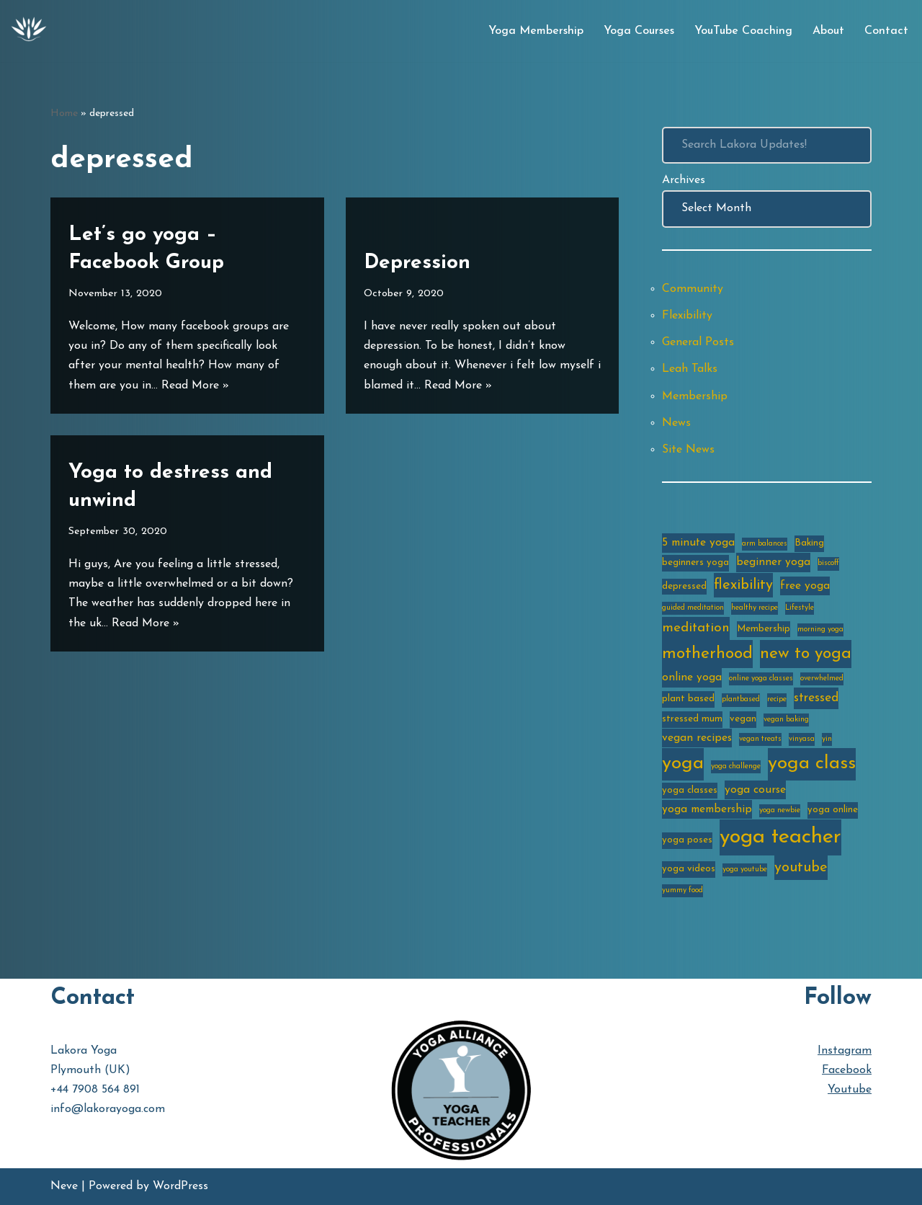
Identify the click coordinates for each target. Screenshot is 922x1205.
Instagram (845, 1051)
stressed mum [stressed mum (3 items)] (692, 719)
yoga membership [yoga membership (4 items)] (707, 809)
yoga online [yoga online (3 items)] (832, 809)
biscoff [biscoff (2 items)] (828, 563)
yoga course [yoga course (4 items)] (755, 790)
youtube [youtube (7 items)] (801, 868)
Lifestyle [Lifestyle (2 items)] (799, 608)
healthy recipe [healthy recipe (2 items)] (754, 608)
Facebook (847, 1070)
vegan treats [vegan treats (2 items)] (760, 739)
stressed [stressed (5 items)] (816, 698)
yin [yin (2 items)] (827, 739)
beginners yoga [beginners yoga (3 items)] (695, 562)
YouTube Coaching (743, 31)
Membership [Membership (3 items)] (763, 628)
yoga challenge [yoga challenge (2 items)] (736, 766)
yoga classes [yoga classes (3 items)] (689, 790)
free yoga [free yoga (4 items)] (805, 586)
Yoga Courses (639, 31)
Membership (695, 396)
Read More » (195, 385)
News (676, 423)
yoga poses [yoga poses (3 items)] (687, 840)
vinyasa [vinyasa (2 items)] (802, 739)
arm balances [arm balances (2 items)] (764, 544)
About (828, 31)
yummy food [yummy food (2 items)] (682, 890)
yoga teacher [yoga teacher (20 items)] (780, 837)
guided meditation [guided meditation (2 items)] (693, 608)
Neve (64, 1186)
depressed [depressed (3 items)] (684, 586)
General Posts (698, 342)
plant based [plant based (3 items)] (688, 698)
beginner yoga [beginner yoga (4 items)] (773, 562)
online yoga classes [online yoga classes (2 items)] (761, 678)
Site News (688, 449)
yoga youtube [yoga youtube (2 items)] (744, 869)
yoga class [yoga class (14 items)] (812, 763)
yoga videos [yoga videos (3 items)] (688, 868)
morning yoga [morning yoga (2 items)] (820, 629)
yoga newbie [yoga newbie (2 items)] (779, 810)
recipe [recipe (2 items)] (777, 699)
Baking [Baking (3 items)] (809, 543)
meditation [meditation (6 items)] (696, 628)
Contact (886, 31)
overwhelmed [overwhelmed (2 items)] (821, 678)
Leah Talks (689, 369)
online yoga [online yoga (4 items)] (692, 677)
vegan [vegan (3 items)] (743, 719)
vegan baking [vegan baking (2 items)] (786, 720)
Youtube (850, 1089)
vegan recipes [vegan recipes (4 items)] (697, 738)
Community (692, 289)
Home (64, 113)
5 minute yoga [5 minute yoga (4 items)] (698, 542)
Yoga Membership (535, 31)
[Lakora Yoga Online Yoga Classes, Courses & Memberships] (29, 31)
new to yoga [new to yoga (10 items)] (805, 654)
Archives (683, 180)
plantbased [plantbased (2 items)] (741, 699)
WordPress (180, 1186)
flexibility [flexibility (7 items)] (743, 585)
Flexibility (687, 315)
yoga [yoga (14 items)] (683, 763)
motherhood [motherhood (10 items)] (707, 654)
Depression (417, 263)
